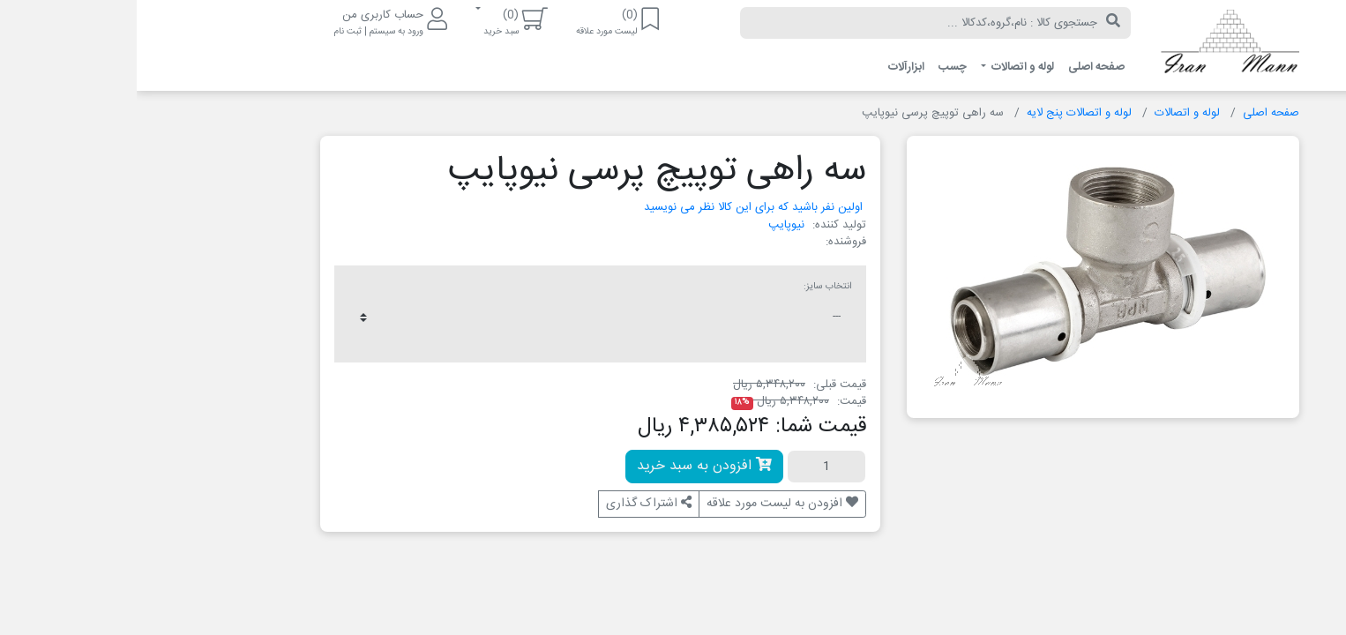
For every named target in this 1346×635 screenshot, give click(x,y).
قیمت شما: (684, 427)
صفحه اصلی (959, 67)
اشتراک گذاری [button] (512, 503)
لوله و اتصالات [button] (884, 67)
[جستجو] (976, 23)
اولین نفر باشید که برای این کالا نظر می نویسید (616, 207)
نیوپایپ (650, 225)
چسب (816, 67)
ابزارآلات (770, 67)
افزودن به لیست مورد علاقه (646, 503)
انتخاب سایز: (691, 287)
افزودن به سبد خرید (567, 466)
